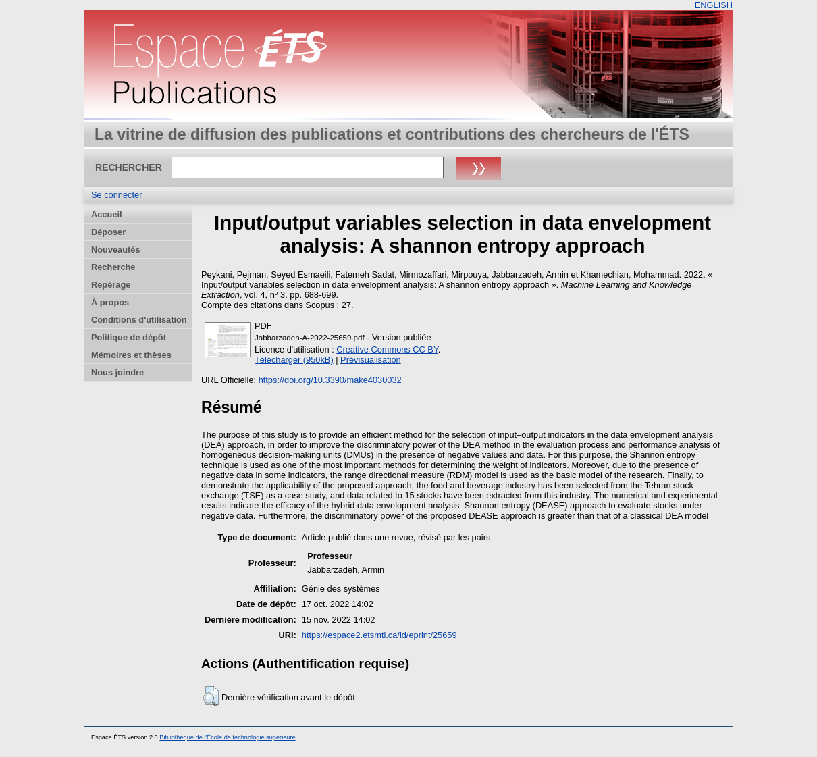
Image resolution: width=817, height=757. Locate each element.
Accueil (106, 214)
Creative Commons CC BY (387, 349)
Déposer (108, 232)
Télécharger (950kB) (294, 360)
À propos (110, 302)
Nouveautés (115, 249)
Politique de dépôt (128, 337)
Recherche (113, 267)
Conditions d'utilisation (139, 320)
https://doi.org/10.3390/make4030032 (330, 380)
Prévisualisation (370, 360)
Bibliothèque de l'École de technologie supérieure (227, 737)
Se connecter (116, 195)
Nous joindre (117, 372)
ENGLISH (714, 5)
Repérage (110, 285)
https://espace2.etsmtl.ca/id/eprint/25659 (379, 635)
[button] (211, 696)
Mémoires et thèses (131, 355)
